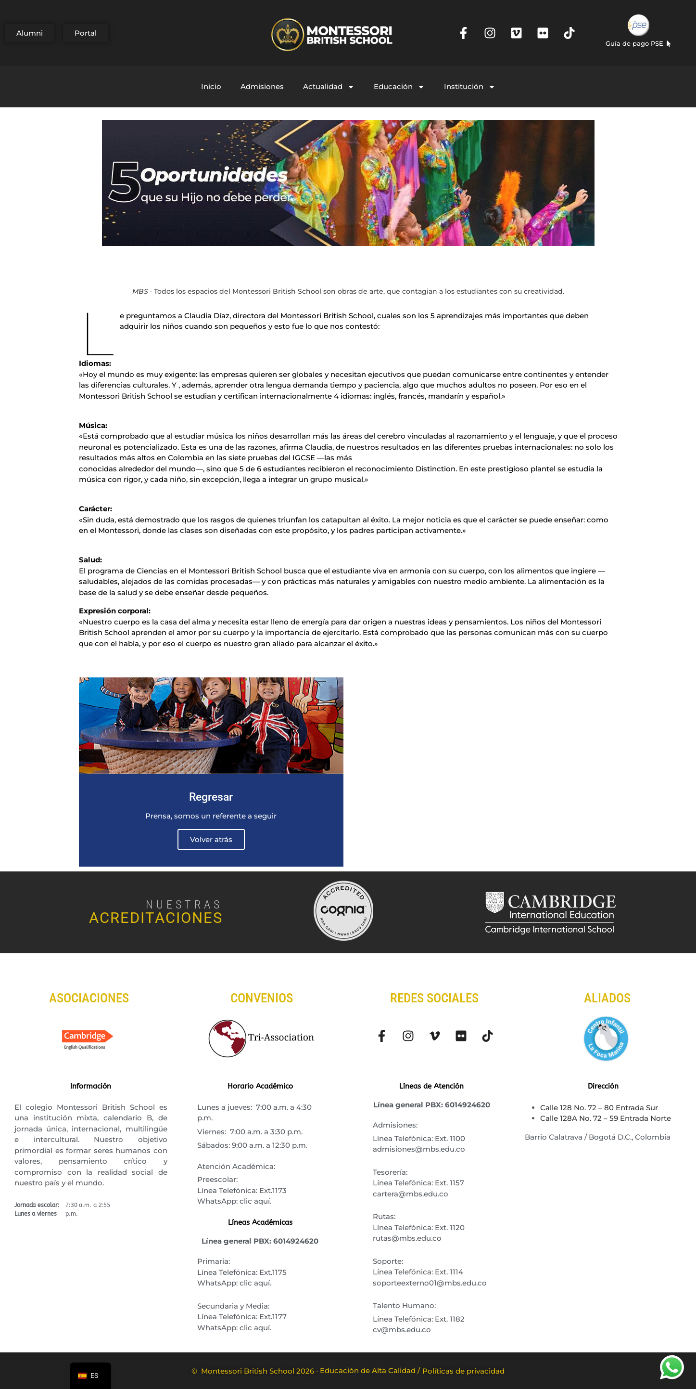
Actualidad (328, 86)
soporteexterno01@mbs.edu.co (430, 1282)
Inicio (211, 86)
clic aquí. (255, 1201)
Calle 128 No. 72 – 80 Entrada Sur (599, 1107)
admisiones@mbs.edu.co (419, 1149)
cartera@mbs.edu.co (410, 1193)
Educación (399, 86)
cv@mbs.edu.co (402, 1329)
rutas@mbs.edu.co (407, 1238)
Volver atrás (211, 839)
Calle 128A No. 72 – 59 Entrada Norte (605, 1118)
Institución (469, 86)
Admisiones (262, 86)
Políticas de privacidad (463, 1371)
